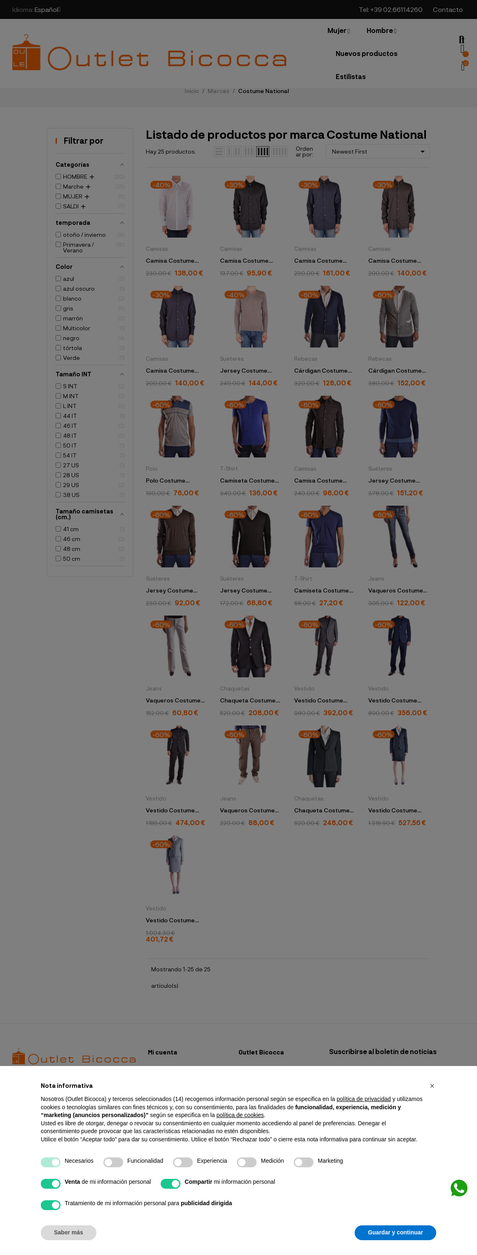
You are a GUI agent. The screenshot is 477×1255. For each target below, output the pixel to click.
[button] (432, 1085)
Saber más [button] (68, 1232)
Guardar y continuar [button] (395, 1232)
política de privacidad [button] (364, 1099)
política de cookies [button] (240, 1115)
